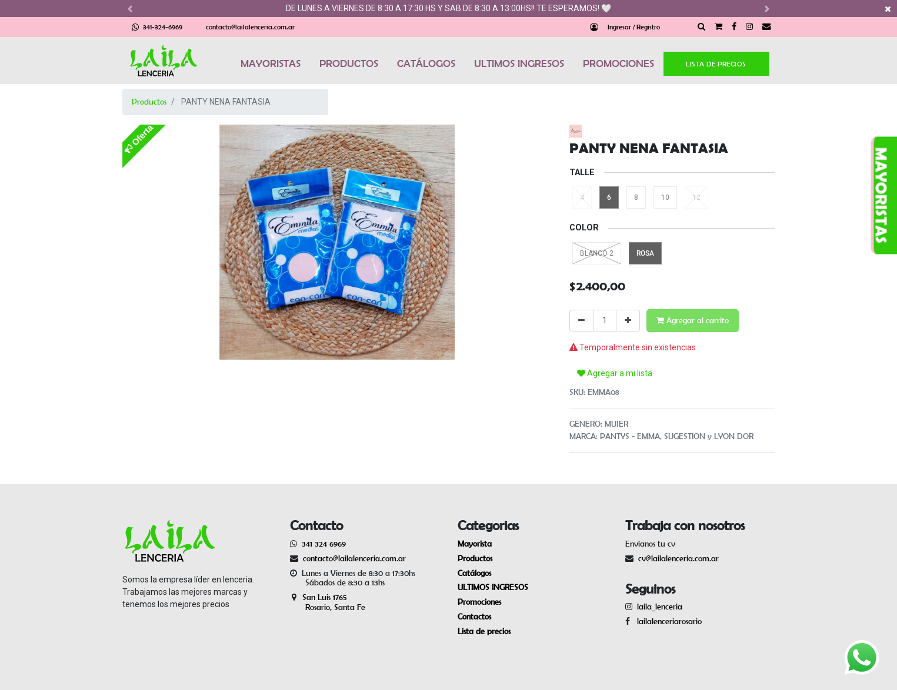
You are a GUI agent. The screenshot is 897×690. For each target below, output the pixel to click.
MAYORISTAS (271, 63)
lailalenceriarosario (667, 621)
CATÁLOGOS (426, 63)
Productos (149, 101)
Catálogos (474, 573)
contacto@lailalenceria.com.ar (250, 27)
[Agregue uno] (628, 320)
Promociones (479, 602)
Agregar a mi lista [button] (614, 373)
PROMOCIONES (618, 63)
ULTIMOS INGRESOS (519, 63)
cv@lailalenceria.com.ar (678, 558)
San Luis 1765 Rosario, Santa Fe (327, 602)
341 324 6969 (324, 543)
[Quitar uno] (581, 320)
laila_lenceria (659, 606)
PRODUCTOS (348, 63)
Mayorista (475, 543)
